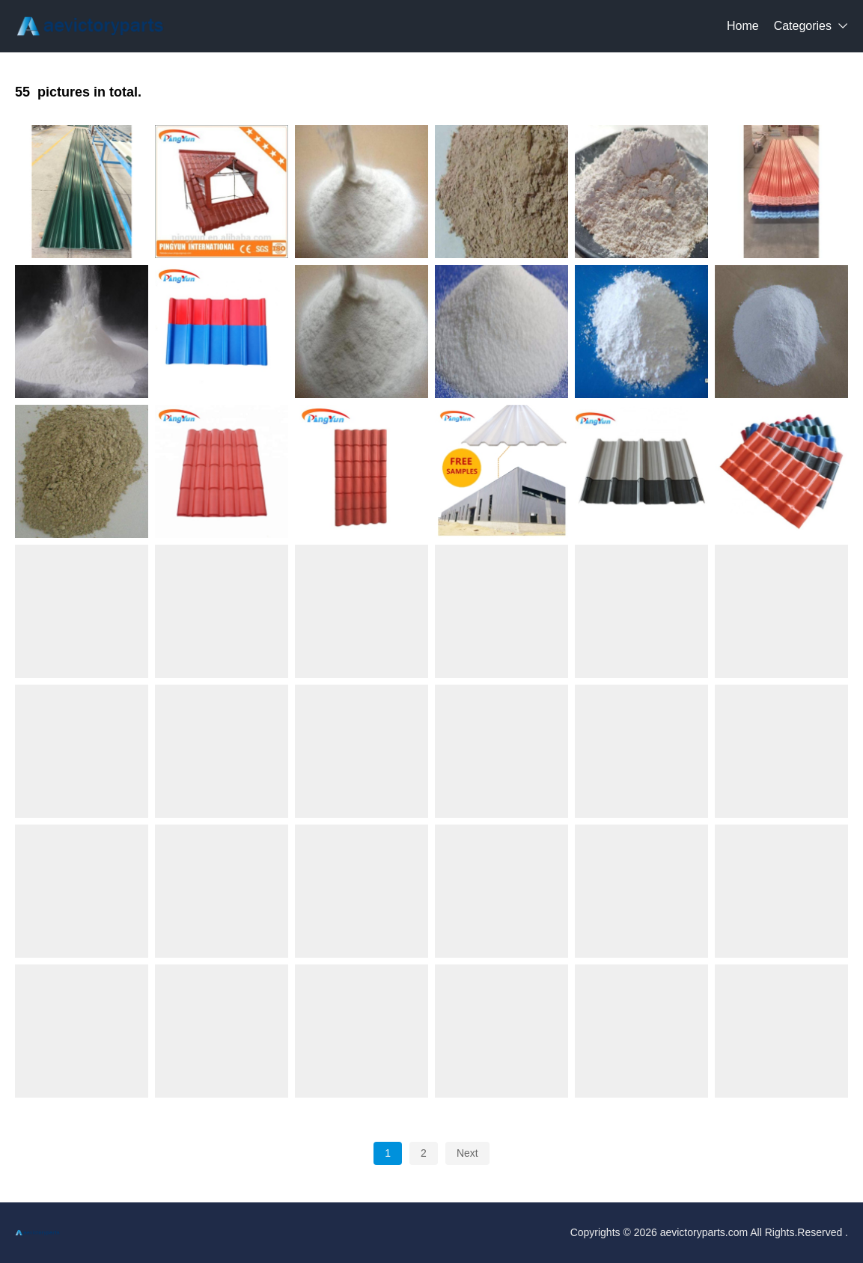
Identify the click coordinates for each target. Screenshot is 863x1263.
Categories (803, 25)
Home (743, 25)
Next (467, 1153)
